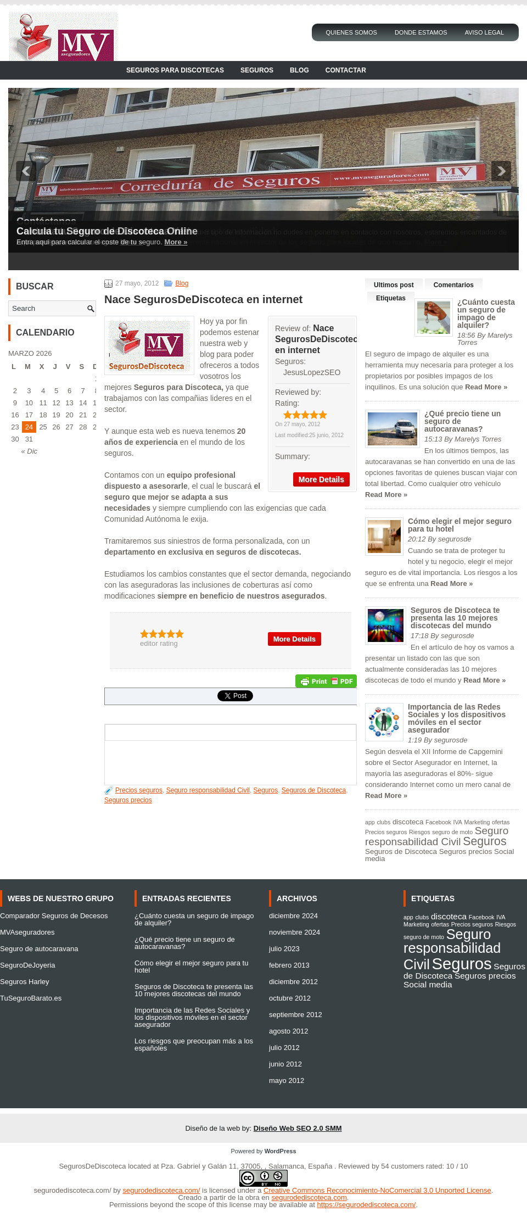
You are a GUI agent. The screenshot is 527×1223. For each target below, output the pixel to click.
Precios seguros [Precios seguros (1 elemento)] (386, 832)
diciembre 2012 (293, 982)
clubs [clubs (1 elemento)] (383, 822)
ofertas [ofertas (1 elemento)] (501, 822)
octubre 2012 (290, 998)
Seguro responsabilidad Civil (208, 790)
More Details (321, 479)
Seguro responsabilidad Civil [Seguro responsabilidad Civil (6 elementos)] (436, 836)
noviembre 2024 (294, 932)
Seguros (256, 70)
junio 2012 (285, 1064)
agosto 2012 (289, 1031)
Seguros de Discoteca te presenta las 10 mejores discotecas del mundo (455, 618)
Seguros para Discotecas (175, 70)
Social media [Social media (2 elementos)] (427, 984)
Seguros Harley (24, 982)
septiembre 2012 (295, 1014)
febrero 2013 (289, 965)
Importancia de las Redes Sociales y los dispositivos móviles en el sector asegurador (457, 718)
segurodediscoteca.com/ (72, 1190)
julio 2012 (284, 1047)
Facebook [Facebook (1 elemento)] (438, 822)
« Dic (29, 451)
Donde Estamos (421, 32)
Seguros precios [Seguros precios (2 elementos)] (465, 851)
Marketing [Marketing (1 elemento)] (477, 822)
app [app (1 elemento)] (370, 822)
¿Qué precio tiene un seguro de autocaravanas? (184, 943)
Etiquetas (391, 298)
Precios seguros (138, 790)
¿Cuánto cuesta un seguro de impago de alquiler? (486, 314)
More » (176, 242)
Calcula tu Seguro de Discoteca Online (107, 231)
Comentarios (454, 285)
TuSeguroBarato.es (30, 998)
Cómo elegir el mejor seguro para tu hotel (460, 525)
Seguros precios (128, 800)
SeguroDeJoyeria (27, 965)
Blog (299, 70)
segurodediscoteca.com (308, 1197)
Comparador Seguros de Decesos (54, 916)
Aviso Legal (484, 32)
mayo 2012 (286, 1080)
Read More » (486, 387)
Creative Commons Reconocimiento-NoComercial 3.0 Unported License (377, 1190)
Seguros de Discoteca (314, 790)
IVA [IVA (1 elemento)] (457, 822)
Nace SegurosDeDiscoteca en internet (319, 339)
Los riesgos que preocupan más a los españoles (193, 1044)
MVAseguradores (27, 932)
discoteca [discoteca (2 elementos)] (408, 822)
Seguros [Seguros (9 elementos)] (484, 841)
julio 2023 (284, 949)
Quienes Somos (351, 32)
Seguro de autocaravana (39, 949)
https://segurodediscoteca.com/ (366, 1204)
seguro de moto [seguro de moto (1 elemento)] (452, 832)
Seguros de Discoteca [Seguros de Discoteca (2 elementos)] (401, 851)
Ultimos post (394, 285)
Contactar (346, 70)
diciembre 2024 (293, 916)
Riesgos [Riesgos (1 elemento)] (419, 832)
